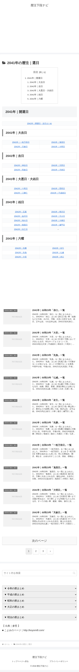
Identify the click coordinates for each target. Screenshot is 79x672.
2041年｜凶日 (36, 95)
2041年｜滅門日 (58, 226)
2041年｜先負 (21, 254)
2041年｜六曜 (36, 100)
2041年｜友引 (58, 249)
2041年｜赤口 (58, 258)
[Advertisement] (39, 34)
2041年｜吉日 (36, 87)
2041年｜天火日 (58, 217)
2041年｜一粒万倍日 (20, 143)
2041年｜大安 (21, 258)
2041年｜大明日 (58, 148)
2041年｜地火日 (21, 222)
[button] (74, 575)
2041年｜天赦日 (21, 148)
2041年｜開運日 (34, 78)
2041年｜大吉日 (37, 82)
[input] (39, 575)
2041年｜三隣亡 (21, 194)
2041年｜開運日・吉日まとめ (39, 124)
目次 (35, 72)
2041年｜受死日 (58, 190)
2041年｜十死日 (21, 190)
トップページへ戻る (20, 663)
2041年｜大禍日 (58, 222)
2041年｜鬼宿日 (58, 143)
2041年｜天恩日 (58, 166)
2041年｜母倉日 (21, 171)
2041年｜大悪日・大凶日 (42, 91)
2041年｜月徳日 (58, 171)
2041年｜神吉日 (21, 166)
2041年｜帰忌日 (58, 213)
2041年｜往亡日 (21, 230)
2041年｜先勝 (21, 249)
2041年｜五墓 (21, 213)
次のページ (39, 543)
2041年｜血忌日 (21, 217)
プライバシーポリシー (58, 663)
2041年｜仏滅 (58, 254)
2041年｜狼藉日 (21, 226)
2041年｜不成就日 (58, 194)
